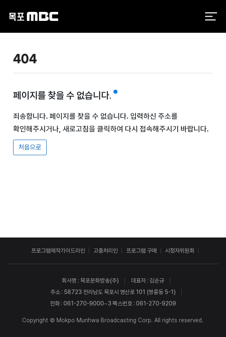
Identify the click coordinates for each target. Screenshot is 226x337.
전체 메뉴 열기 (211, 16)
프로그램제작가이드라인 (58, 250)
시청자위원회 (179, 250)
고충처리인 (105, 250)
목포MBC (33, 16)
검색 (189, 17)
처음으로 (29, 147)
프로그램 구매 (141, 250)
